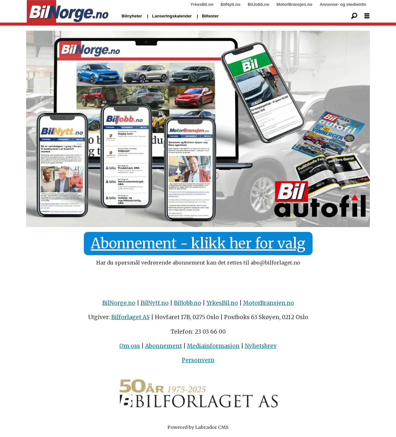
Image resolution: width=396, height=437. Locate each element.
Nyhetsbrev (261, 345)
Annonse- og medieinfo (343, 4)
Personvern (198, 360)
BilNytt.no (230, 4)
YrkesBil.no (201, 4)
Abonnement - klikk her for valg (198, 243)
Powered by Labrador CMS (198, 427)
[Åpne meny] (366, 16)
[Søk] (354, 16)
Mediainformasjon (213, 345)
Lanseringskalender (172, 16)
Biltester (210, 16)
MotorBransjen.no (294, 4)
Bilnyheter (132, 16)
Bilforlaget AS (130, 317)
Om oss (129, 345)
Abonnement (163, 345)
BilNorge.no (118, 303)
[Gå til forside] (67, 11)
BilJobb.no (258, 4)
